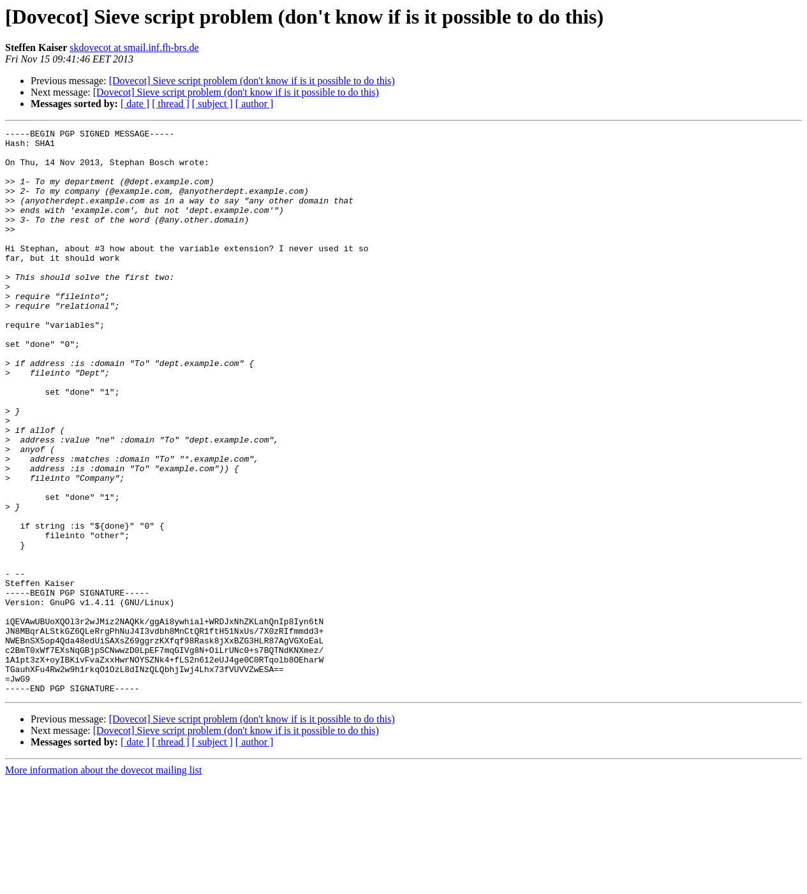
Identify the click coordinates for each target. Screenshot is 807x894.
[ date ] (135, 103)
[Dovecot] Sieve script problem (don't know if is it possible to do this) (252, 80)
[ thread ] (170, 103)
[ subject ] (212, 103)
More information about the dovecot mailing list (103, 882)
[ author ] (254, 103)
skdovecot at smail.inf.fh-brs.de (134, 47)
